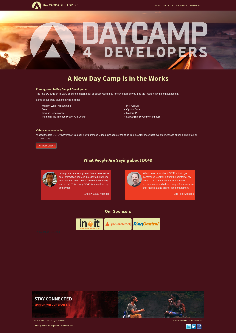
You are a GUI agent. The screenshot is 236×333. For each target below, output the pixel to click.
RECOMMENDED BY (179, 5)
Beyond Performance (53, 113)
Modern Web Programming (56, 106)
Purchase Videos (46, 145)
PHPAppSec (133, 106)
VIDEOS (166, 5)
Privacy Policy (41, 325)
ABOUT (158, 5)
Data (44, 109)
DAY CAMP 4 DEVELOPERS (60, 5)
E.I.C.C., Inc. (45, 320)
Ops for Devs (133, 109)
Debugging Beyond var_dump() (143, 116)
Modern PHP (133, 113)
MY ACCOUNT (194, 5)
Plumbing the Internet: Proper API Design (64, 116)
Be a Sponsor (53, 325)
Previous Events (67, 325)
